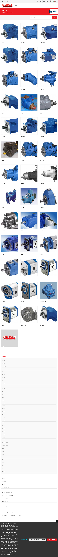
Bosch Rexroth (5, 515)
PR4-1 (3, 231)
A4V (3, 160)
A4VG (22, 160)
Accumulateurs (5, 501)
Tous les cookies (52, 539)
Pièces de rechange (7, 492)
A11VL (23, 66)
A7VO (3, 183)
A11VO (42, 66)
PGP (41, 254)
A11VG (3, 66)
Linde (20, 515)
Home (2, 12)
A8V (3, 207)
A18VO (42, 183)
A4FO (3, 136)
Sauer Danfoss (13, 515)
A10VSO (42, 42)
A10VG (3, 42)
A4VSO (23, 136)
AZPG (3, 301)
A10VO (23, 42)
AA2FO (42, 325)
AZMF (22, 301)
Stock (6, 12)
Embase (4, 481)
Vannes (4, 478)
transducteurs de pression (8, 506)
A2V (22, 113)
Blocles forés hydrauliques (8, 495)
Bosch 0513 (43, 301)
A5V (3, 348)
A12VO (3, 89)
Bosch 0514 (24, 325)
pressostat (4, 504)
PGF (22, 254)
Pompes (11, 12)
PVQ (3, 278)
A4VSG (42, 136)
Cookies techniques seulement (38, 539)
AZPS (3, 325)
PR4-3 (42, 207)
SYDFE (23, 207)
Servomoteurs (5, 498)
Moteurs (4, 476)
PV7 (41, 231)
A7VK (22, 183)
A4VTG (42, 160)
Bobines (4, 484)
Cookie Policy (24, 539)
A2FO (3, 113)
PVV (22, 231)
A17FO (23, 89)
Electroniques (5, 487)
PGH (3, 254)
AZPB (22, 278)
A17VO (42, 89)
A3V (41, 113)
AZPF (41, 278)
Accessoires (5, 490)
